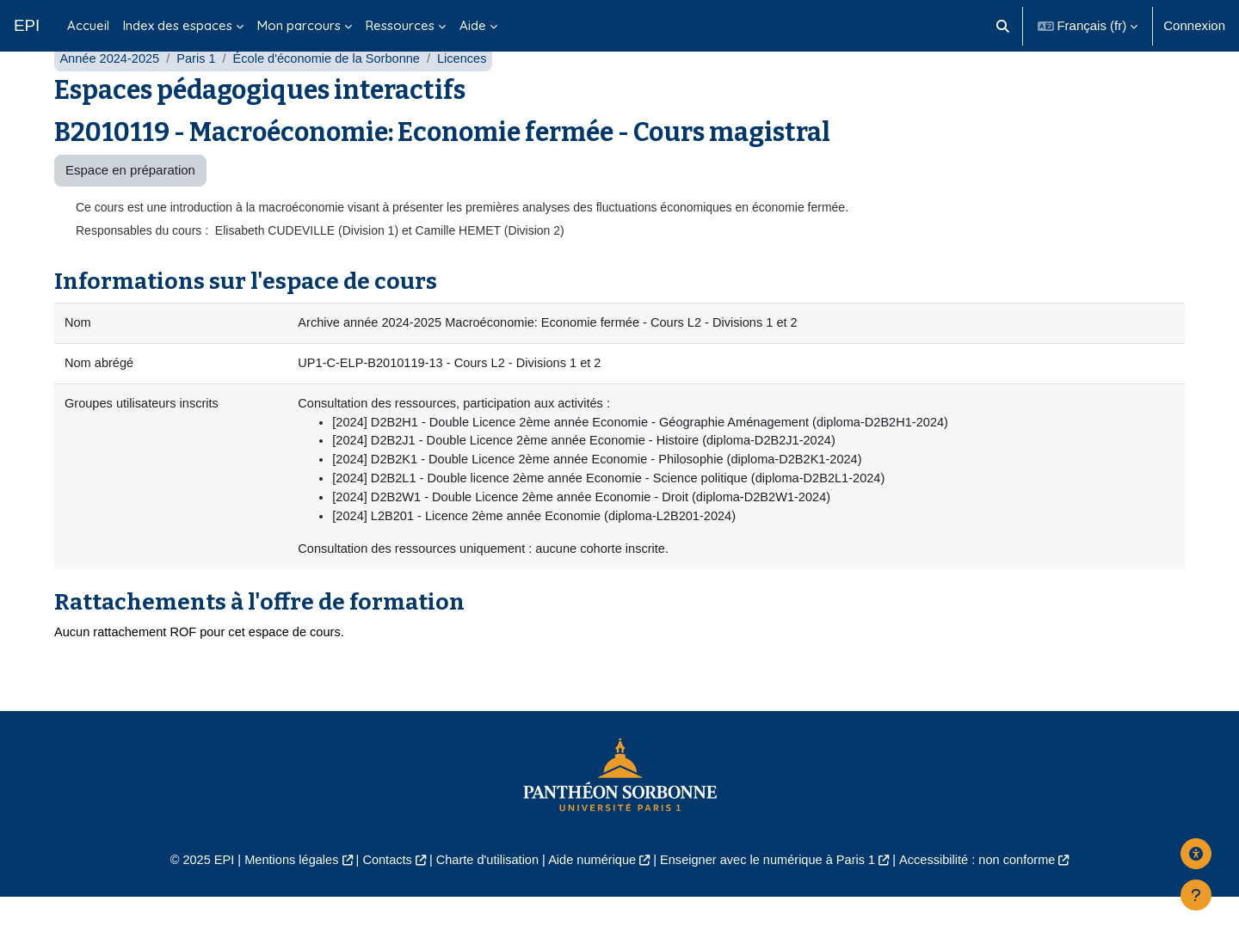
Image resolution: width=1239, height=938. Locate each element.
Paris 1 (200, 92)
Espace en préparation (130, 204)
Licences (472, 92)
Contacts (379, 899)
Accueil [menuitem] (88, 25)
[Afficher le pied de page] (1195, 895)
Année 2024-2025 (110, 92)
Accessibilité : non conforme (989, 899)
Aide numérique (591, 899)
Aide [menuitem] (472, 25)
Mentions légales (281, 899)
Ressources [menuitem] (400, 25)
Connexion (1194, 25)
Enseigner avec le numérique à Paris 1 (773, 899)
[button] (1003, 26)
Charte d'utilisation (483, 899)
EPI (27, 25)
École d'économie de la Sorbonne (333, 92)
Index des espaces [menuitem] (177, 25)
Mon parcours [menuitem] (299, 25)
